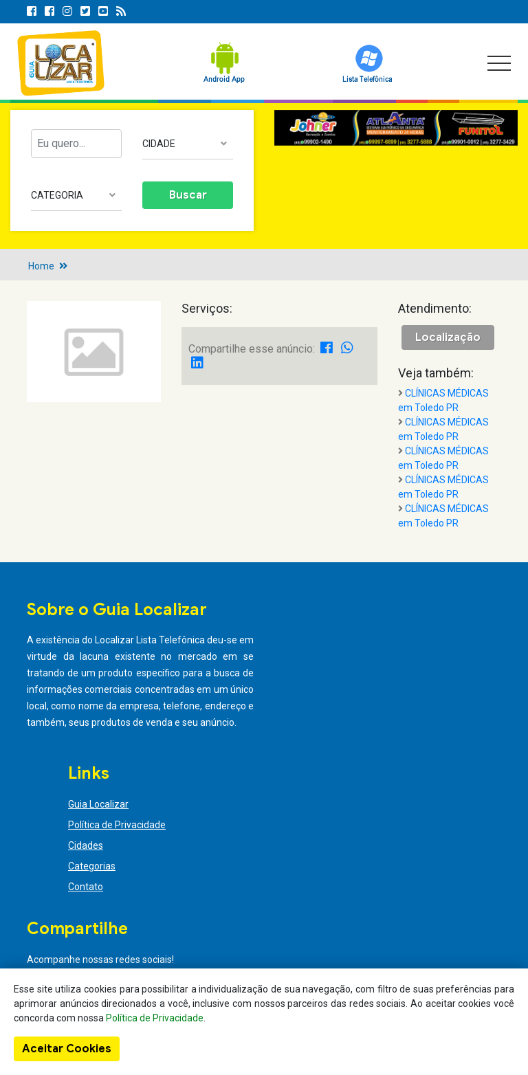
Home (41, 266)
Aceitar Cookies (66, 1049)
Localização (448, 337)
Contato (85, 886)
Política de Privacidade (117, 824)
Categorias (92, 866)
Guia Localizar (98, 804)
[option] (396, 128)
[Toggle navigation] (499, 63)
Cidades (85, 845)
